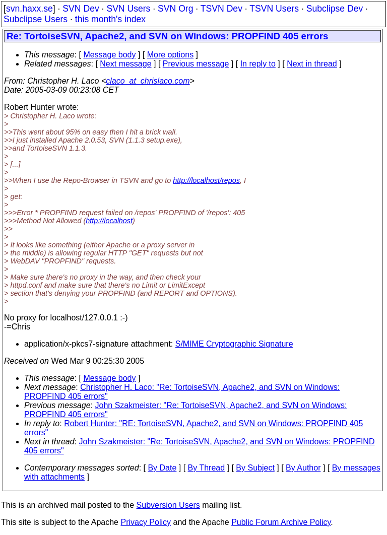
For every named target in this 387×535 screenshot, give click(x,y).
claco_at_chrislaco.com (147, 81)
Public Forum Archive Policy (281, 522)
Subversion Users (168, 505)
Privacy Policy (145, 522)
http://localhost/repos (206, 180)
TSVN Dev (221, 9)
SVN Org (175, 9)
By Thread (206, 467)
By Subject (255, 467)
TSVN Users (274, 9)
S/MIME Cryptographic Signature (234, 344)
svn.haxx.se (29, 9)
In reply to (258, 63)
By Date (162, 467)
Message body (109, 54)
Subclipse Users (36, 19)
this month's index (110, 19)
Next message (125, 63)
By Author (303, 467)
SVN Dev (80, 9)
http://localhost (109, 221)
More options (170, 54)
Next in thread (312, 63)
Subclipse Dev (334, 9)
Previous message (196, 63)
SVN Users (128, 9)
